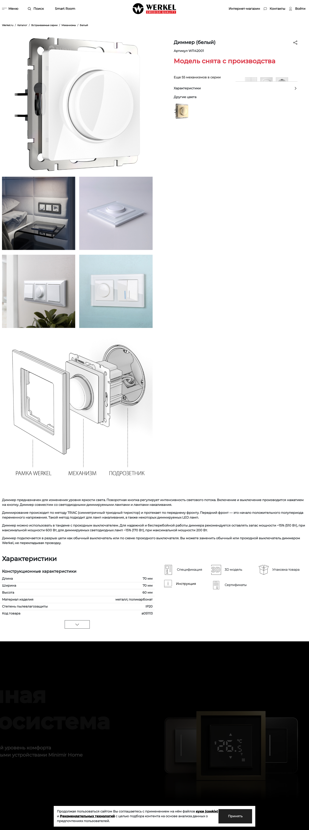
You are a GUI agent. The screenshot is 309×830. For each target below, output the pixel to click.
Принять (235, 816)
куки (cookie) (207, 811)
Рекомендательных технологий (87, 816)
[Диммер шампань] (181, 111)
